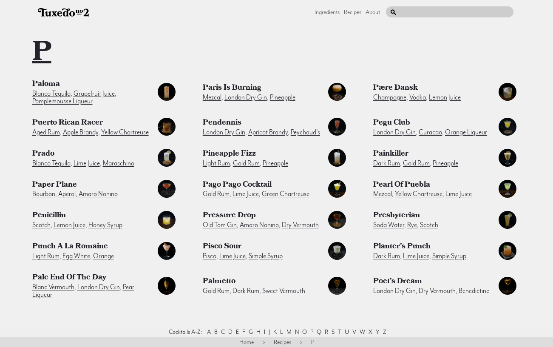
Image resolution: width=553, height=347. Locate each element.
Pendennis (222, 123)
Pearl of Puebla (401, 185)
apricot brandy (268, 132)
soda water (388, 225)
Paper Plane (54, 185)
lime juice (87, 163)
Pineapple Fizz (229, 154)
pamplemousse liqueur (62, 101)
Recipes (352, 12)
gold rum (246, 163)
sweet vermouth (283, 291)
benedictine (474, 291)
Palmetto (219, 282)
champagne (389, 97)
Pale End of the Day (69, 278)
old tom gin (220, 225)
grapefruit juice (94, 93)
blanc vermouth (53, 287)
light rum (216, 163)
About (373, 12)
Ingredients (327, 12)
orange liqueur (466, 132)
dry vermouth (300, 225)
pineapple (282, 97)
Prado (43, 154)
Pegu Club (391, 123)
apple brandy (80, 132)
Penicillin (49, 216)
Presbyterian (396, 216)
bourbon (43, 194)
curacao (430, 132)
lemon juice (445, 97)
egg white (76, 256)
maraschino (118, 163)
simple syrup (266, 256)
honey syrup (105, 225)
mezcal (212, 97)
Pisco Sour (222, 247)
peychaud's (305, 132)
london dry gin (245, 97)
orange (103, 256)
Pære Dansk (395, 88)
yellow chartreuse (125, 132)
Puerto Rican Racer (67, 123)
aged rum (46, 132)
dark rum (386, 163)
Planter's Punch (402, 247)
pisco (209, 256)
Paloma (46, 84)
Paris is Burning (232, 88)
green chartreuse (285, 194)
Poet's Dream (397, 282)
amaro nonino (98, 194)
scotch (41, 225)
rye (412, 225)
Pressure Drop (229, 216)
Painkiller (390, 154)
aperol (67, 194)
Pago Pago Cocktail (237, 185)
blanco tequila (51, 93)
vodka (417, 97)
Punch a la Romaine (70, 247)
